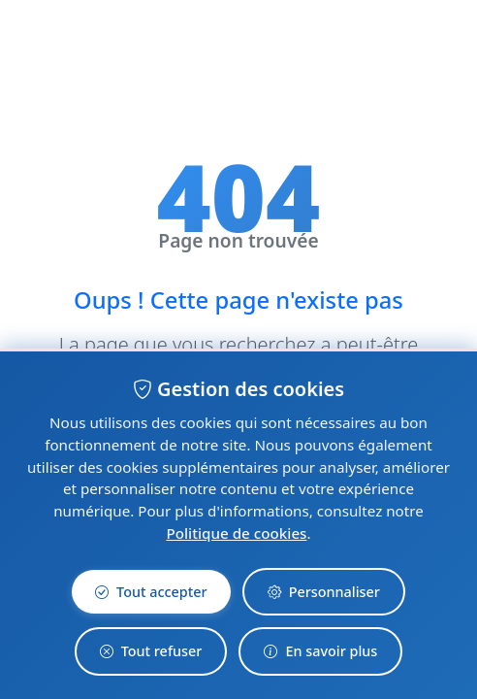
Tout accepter (151, 592)
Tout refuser (151, 651)
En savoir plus (320, 651)
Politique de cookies (236, 533)
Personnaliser (324, 592)
